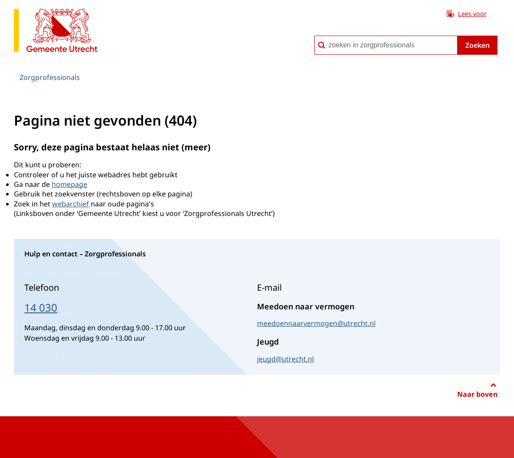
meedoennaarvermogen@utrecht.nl (316, 323)
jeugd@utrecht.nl (285, 359)
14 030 (40, 307)
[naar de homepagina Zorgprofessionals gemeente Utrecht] (55, 32)
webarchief (70, 204)
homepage (69, 184)
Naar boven (477, 394)
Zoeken (477, 45)
